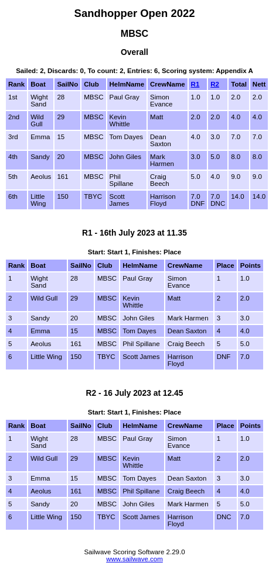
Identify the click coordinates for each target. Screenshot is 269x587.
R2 (214, 84)
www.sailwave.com (134, 558)
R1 (195, 84)
